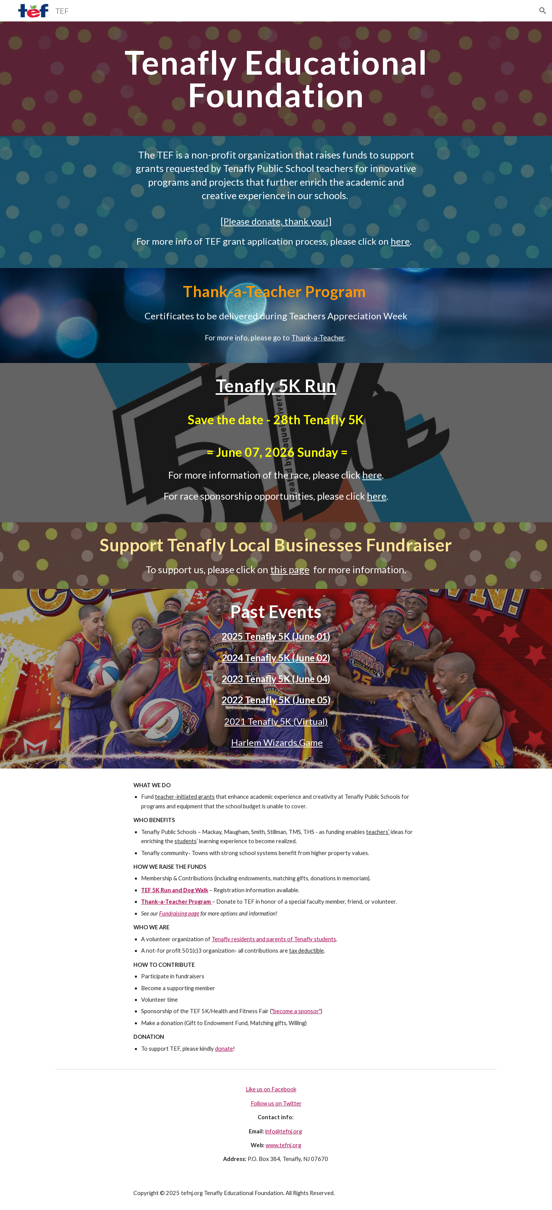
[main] (276, 78)
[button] (543, 11)
